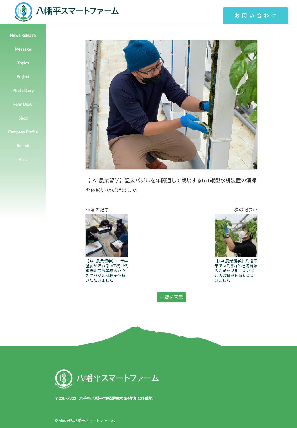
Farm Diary (23, 104)
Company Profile (23, 131)
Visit (23, 159)
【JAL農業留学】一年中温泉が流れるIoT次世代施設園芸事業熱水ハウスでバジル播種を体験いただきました (106, 248)
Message (23, 49)
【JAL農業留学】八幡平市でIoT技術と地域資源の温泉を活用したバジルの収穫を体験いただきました (236, 248)
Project (23, 76)
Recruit (23, 145)
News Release (23, 35)
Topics (23, 62)
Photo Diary (23, 90)
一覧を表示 (171, 297)
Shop (23, 118)
